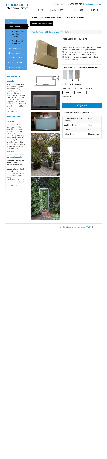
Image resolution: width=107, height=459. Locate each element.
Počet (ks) (89, 88)
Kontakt (94, 10)
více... (18, 111)
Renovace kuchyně (15, 57)
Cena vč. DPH (66, 97)
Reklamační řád (84, 227)
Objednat (82, 105)
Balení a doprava (58, 10)
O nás (40, 10)
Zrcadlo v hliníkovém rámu (41, 24)
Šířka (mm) (66, 88)
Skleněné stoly (14, 67)
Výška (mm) (78, 88)
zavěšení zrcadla (14, 157)
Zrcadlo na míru (14, 26)
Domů (10, 22)
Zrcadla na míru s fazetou (18, 42)
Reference (78, 10)
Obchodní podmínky (68, 227)
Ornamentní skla (15, 62)
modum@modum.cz (93, 4)
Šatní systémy (14, 48)
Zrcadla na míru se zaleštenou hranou (18, 33)
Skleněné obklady (15, 53)
